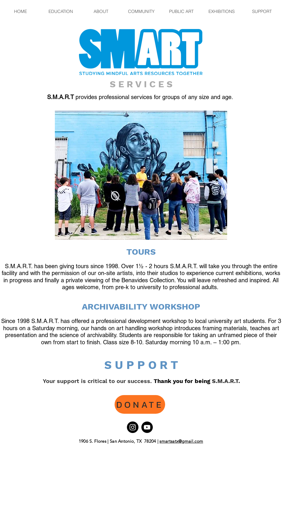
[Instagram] (132, 427)
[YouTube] (147, 427)
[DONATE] (140, 404)
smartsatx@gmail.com (181, 441)
